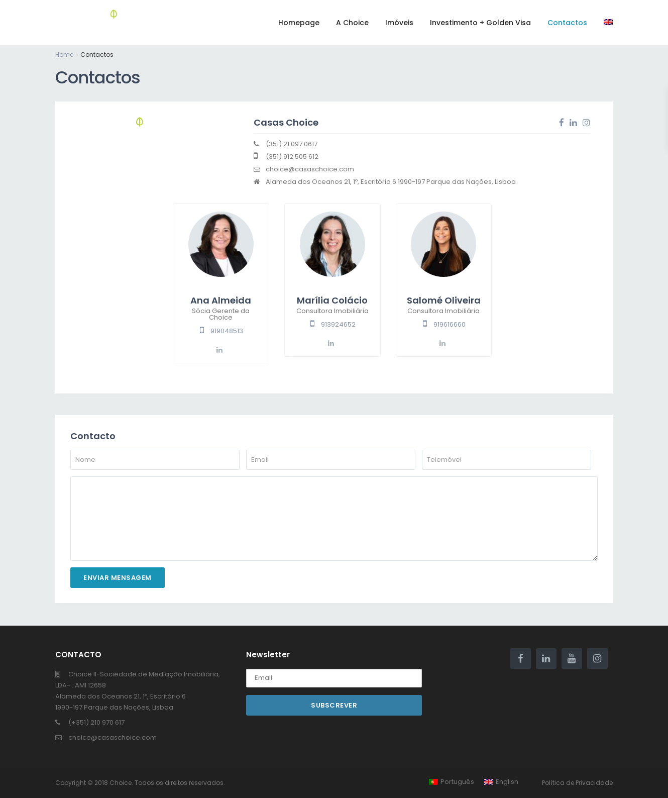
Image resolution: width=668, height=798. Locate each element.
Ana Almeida (220, 300)
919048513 (226, 331)
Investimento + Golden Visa (480, 23)
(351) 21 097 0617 (291, 144)
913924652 (338, 324)
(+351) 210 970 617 (96, 722)
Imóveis (399, 23)
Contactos (567, 23)
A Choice (352, 23)
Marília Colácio (332, 300)
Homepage (298, 23)
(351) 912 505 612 (292, 156)
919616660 (449, 324)
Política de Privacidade (577, 782)
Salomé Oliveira (444, 300)
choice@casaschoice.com (310, 169)
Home (64, 54)
